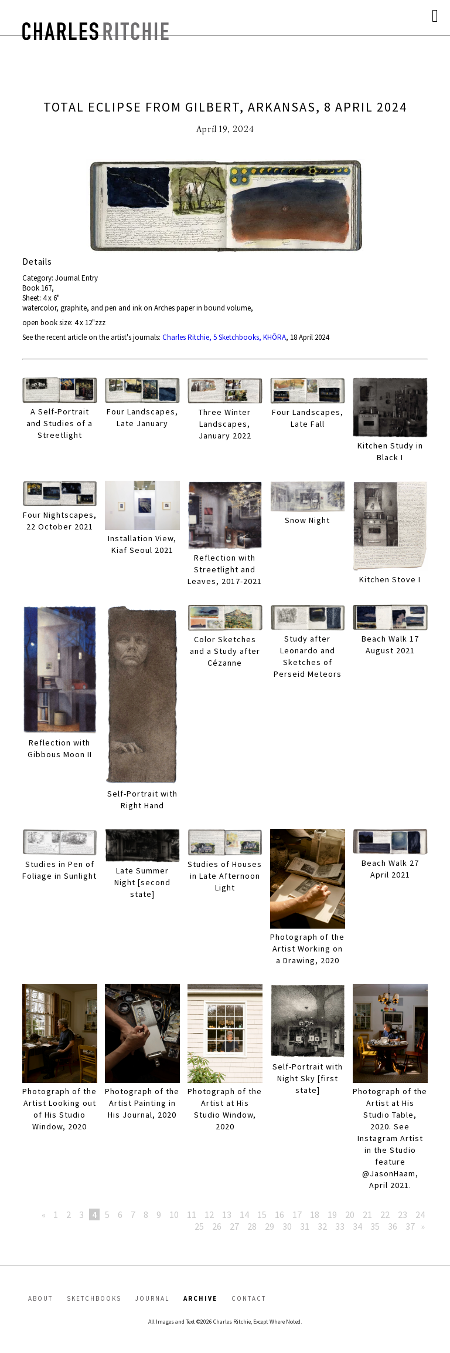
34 (357, 1226)
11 (191, 1214)
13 (226, 1214)
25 (199, 1226)
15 (262, 1214)
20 (349, 1214)
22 (385, 1214)
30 (287, 1226)
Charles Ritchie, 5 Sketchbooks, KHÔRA (224, 337)
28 (252, 1226)
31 (304, 1226)
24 (420, 1214)
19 (332, 1214)
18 (314, 1214)
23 (402, 1214)
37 (410, 1226)
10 (174, 1214)
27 (234, 1226)
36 (392, 1226)
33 (340, 1226)
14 (244, 1214)
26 (216, 1226)
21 (367, 1214)
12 (209, 1214)
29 (269, 1226)
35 (375, 1226)
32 (322, 1226)
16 (279, 1214)
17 (297, 1214)
